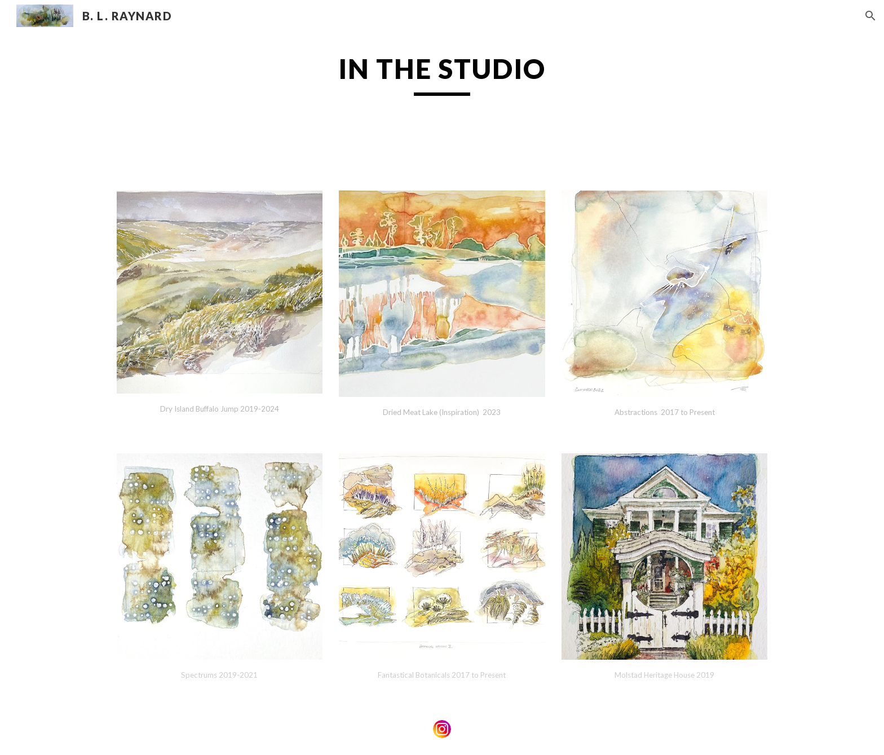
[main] (442, 94)
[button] (870, 15)
